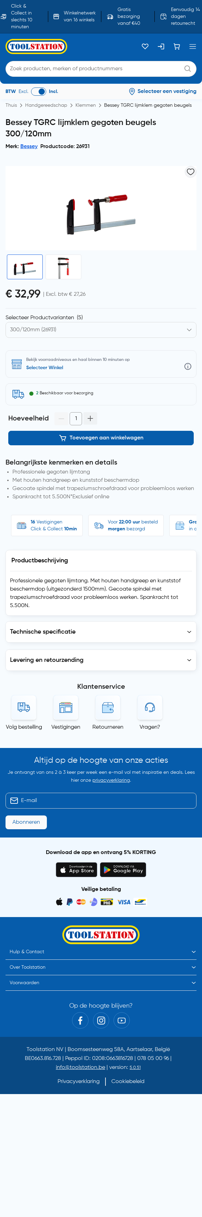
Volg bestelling (24, 727)
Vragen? (150, 727)
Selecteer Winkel (44, 367)
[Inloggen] (161, 46)
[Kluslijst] (145, 46)
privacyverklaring (111, 780)
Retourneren (107, 727)
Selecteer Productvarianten (44, 318)
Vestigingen (65, 727)
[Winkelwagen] (177, 46)
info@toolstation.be (80, 1067)
